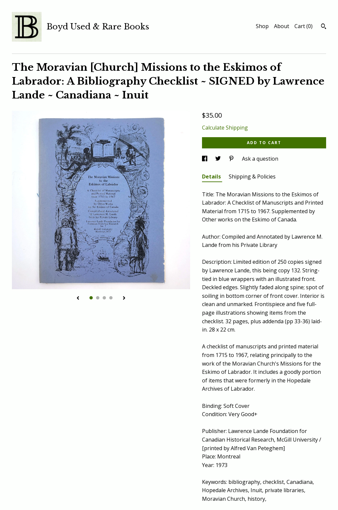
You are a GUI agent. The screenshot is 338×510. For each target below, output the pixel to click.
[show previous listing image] (78, 298)
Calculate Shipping (225, 127)
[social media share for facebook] (205, 158)
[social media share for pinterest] (232, 158)
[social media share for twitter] (218, 158)
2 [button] (97, 297)
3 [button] (104, 297)
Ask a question (260, 158)
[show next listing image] (124, 298)
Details (212, 176)
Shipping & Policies (252, 176)
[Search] (323, 27)
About (281, 26)
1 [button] (91, 297)
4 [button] (111, 297)
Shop (262, 26)
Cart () (303, 26)
